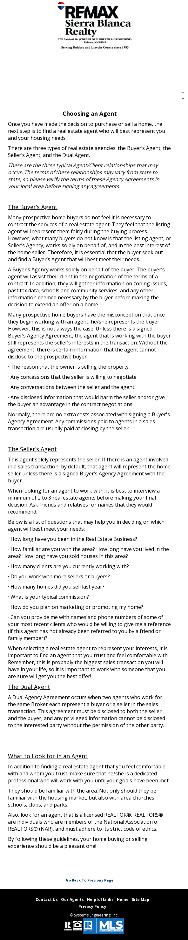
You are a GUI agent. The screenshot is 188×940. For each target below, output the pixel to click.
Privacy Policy (92, 906)
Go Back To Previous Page (89, 880)
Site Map (140, 899)
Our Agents (72, 899)
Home (123, 899)
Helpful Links (100, 899)
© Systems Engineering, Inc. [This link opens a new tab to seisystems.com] (94, 915)
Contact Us (47, 899)
